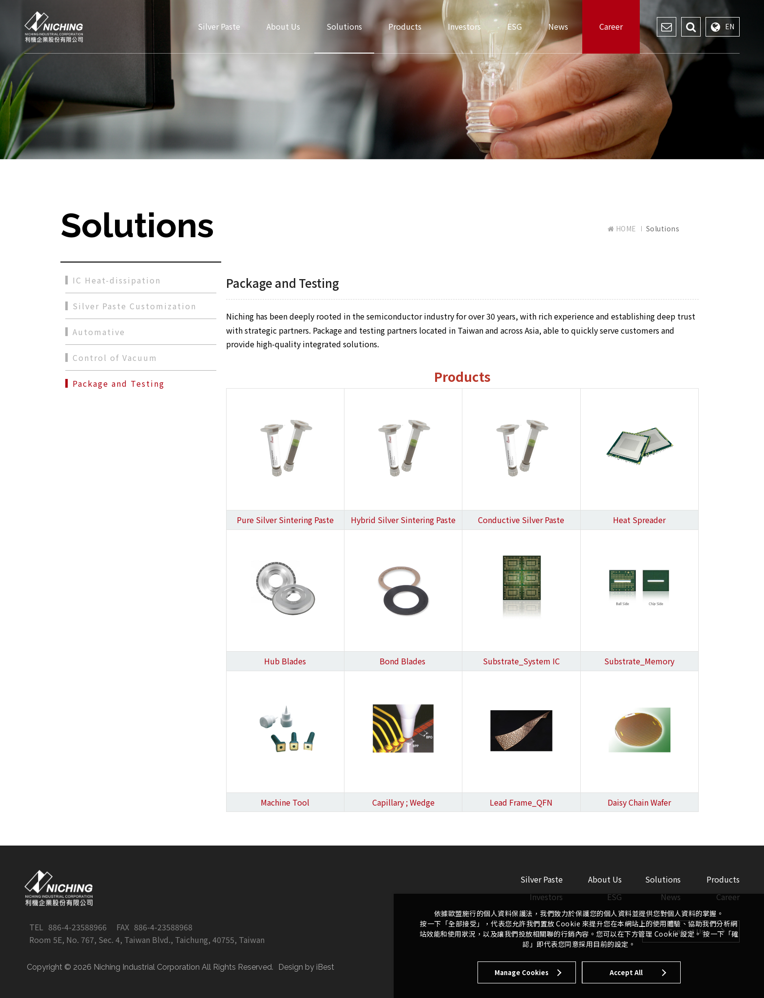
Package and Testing (119, 383)
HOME (622, 228)
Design (290, 967)
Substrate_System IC (521, 661)
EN (722, 26)
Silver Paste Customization (134, 306)
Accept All (626, 972)
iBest (325, 967)
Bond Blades (402, 661)
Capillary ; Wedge (403, 802)
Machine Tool (285, 802)
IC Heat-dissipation (117, 280)
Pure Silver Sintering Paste (285, 520)
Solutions (344, 26)
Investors (464, 26)
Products (404, 26)
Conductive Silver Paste (521, 520)
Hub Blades (285, 661)
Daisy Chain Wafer (639, 802)
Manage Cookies (522, 972)
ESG (514, 26)
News (558, 26)
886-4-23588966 (77, 927)
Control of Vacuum (115, 357)
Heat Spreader (639, 520)
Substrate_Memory (639, 661)
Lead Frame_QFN (521, 802)
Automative (99, 332)
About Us (283, 26)
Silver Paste (219, 26)
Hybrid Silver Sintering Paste (403, 520)
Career (611, 26)
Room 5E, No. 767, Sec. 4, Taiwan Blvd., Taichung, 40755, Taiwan (147, 939)
